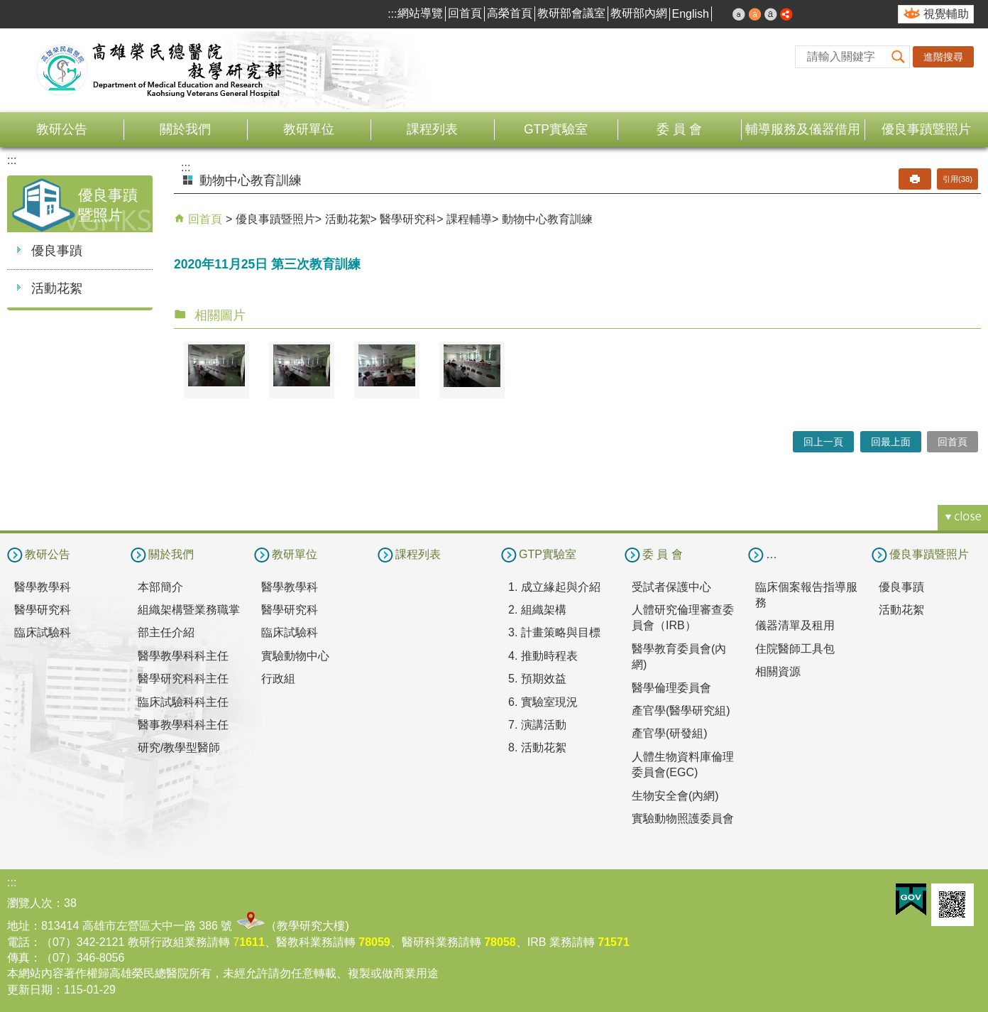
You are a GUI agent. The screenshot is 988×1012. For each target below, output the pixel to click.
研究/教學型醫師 (179, 747)
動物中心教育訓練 (547, 219)
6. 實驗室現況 (543, 702)
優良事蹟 (56, 251)
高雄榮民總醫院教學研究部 (159, 70)
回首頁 (465, 13)
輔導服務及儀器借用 (802, 129)
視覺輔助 (946, 14)
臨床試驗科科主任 (183, 702)
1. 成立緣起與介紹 (554, 587)
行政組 (278, 679)
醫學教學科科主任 (183, 656)
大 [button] (770, 14)
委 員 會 (679, 129)
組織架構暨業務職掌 (189, 610)
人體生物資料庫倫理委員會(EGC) (683, 764)
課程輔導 (469, 219)
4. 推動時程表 (543, 656)
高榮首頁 (509, 13)
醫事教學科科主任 (183, 725)
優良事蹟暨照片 (926, 129)
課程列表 (432, 129)
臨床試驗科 (42, 632)
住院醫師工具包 (795, 649)
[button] (898, 56)
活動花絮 (56, 288)
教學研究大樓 (311, 926)
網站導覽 (420, 13)
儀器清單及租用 (795, 625)
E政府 (911, 899)
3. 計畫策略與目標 (554, 632)
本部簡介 (160, 587)
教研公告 (61, 129)
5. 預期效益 (537, 679)
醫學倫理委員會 (671, 688)
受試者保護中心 (671, 587)
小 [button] (738, 14)
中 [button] (755, 14)
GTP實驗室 (556, 129)
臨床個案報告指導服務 (806, 595)
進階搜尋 (943, 56)
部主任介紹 (166, 632)
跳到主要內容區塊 (7, 7)
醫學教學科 (42, 587)
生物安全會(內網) (675, 796)
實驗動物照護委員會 (683, 818)
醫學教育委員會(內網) (679, 656)
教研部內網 (638, 13)
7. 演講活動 (537, 725)
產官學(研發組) (670, 733)
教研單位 (308, 129)
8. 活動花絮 (537, 747)
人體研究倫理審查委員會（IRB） (683, 617)
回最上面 (891, 441)
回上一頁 (823, 441)
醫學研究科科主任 (183, 679)
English (690, 14)
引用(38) (957, 179)
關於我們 (185, 129)
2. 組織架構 (537, 610)
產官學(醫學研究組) (681, 710)
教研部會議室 (571, 13)
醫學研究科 (408, 219)
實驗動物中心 (295, 656)
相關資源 (778, 671)
